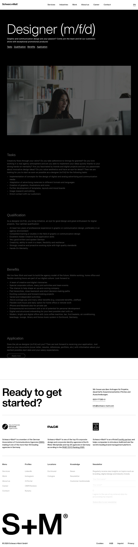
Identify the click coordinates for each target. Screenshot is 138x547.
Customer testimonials (80, 481)
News (72, 471)
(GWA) (41, 442)
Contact (5, 491)
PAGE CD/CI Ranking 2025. (73, 447)
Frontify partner (124, 439)
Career (5, 486)
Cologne (51, 476)
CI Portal (28, 481)
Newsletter (75, 476)
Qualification (20, 46)
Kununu (28, 491)
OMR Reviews (31, 486)
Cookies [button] (99, 543)
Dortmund (52, 471)
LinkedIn (28, 471)
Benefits (31, 46)
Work (4, 476)
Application (42, 46)
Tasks (9, 46)
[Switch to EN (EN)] (134, 5)
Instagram (29, 476)
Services (6, 471)
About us (6, 481)
